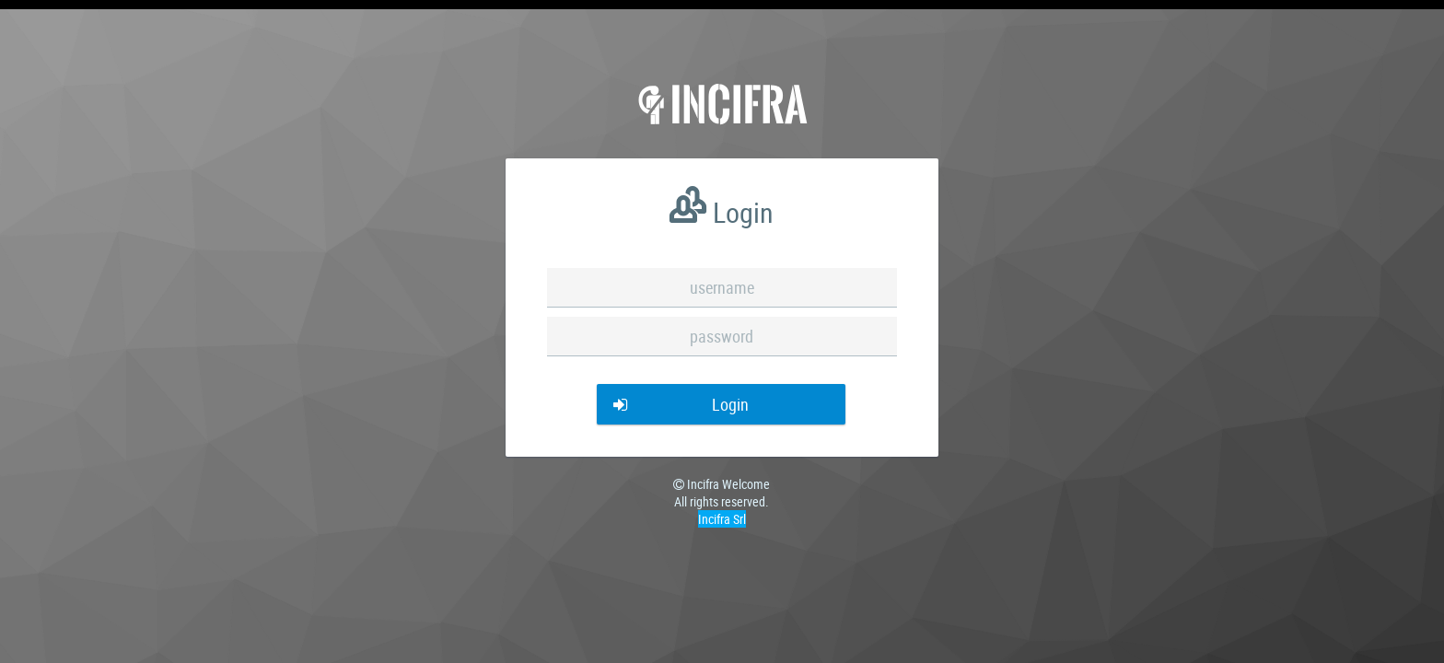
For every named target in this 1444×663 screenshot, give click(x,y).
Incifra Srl (722, 519)
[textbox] (722, 288)
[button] (721, 404)
